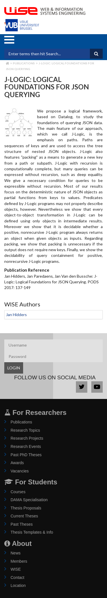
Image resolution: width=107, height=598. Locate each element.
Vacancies (20, 471)
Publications (24, 63)
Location (18, 585)
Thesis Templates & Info (32, 532)
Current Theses (24, 516)
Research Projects (27, 438)
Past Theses (22, 524)
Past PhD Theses (26, 454)
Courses (18, 492)
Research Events (26, 446)
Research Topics (25, 430)
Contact (17, 577)
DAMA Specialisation (29, 499)
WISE (16, 569)
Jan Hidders (16, 314)
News (16, 553)
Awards (17, 462)
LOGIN (13, 367)
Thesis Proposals (26, 508)
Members (19, 561)
